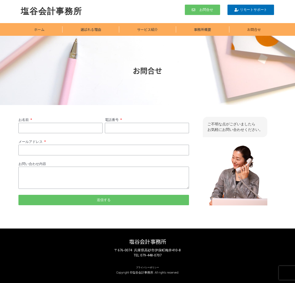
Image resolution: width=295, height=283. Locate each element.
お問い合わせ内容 (32, 164)
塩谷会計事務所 (53, 11)
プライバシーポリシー (147, 267)
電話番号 (112, 120)
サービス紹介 (147, 29)
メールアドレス (31, 142)
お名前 (24, 120)
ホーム (39, 29)
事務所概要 (202, 29)
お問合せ (254, 29)
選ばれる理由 (90, 29)
